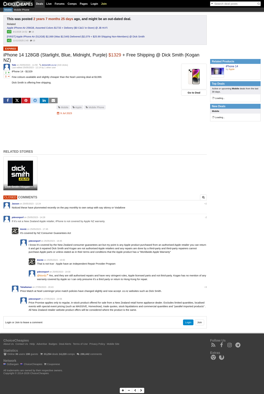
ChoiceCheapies (31, 364)
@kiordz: (42, 275)
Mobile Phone (21, 9)
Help (32, 343)
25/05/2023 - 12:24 (32, 203)
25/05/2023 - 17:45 (39, 229)
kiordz (23, 229)
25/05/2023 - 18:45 (53, 241)
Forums (60, 3)
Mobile (8, 9)
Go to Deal (194, 92)
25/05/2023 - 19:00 (56, 260)
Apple (77, 107)
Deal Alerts (65, 343)
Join (104, 3)
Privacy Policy (97, 343)
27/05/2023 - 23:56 (53, 299)
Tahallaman (26, 287)
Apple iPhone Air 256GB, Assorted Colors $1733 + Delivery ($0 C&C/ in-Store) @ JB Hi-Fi (57, 27)
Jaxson (15, 203)
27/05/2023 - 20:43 (45, 287)
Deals (39, 3)
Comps (72, 3)
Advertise (42, 343)
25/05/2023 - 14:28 (36, 217)
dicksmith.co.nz (49, 65)
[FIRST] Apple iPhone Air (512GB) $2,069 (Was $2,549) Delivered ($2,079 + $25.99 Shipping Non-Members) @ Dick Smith (76, 36)
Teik (14, 65)
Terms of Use (80, 343)
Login (94, 3)
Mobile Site (113, 343)
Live (49, 3)
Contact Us (21, 343)
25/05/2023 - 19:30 (61, 271)
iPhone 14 (232, 66)
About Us (8, 343)
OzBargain (11, 364)
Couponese (52, 364)
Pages (84, 3)
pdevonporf (18, 217)
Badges (53, 343)
